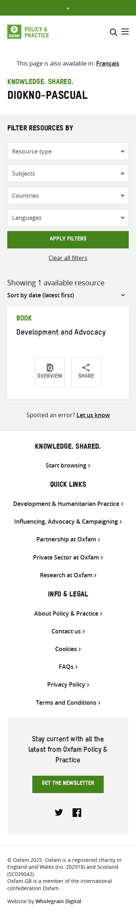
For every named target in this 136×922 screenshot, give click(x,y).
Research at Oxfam (66, 575)
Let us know (93, 415)
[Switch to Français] (107, 63)
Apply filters (68, 239)
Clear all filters (68, 258)
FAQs (66, 666)
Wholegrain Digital (58, 901)
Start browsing (66, 465)
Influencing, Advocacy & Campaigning (66, 521)
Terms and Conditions (66, 702)
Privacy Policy (66, 684)
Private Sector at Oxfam (66, 557)
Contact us (66, 631)
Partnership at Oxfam (66, 539)
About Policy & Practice (66, 613)
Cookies (66, 649)
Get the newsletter (68, 784)
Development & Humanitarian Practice (66, 503)
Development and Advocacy (61, 333)
